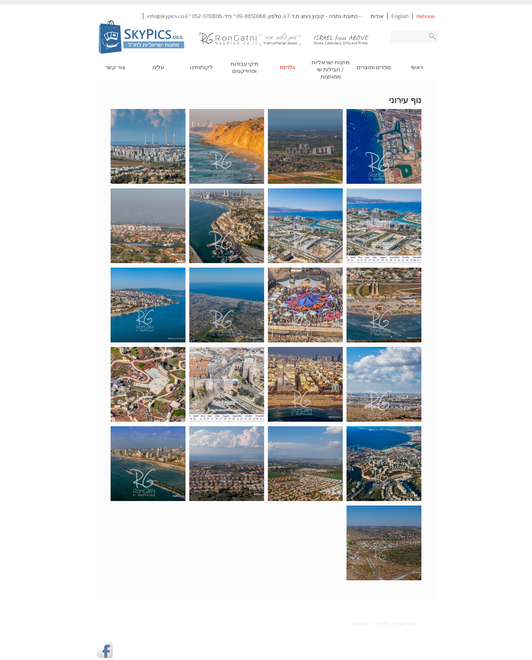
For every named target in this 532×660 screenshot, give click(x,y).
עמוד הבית (405, 623)
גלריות (382, 623)
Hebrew (425, 16)
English (400, 16)
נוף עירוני (360, 623)
